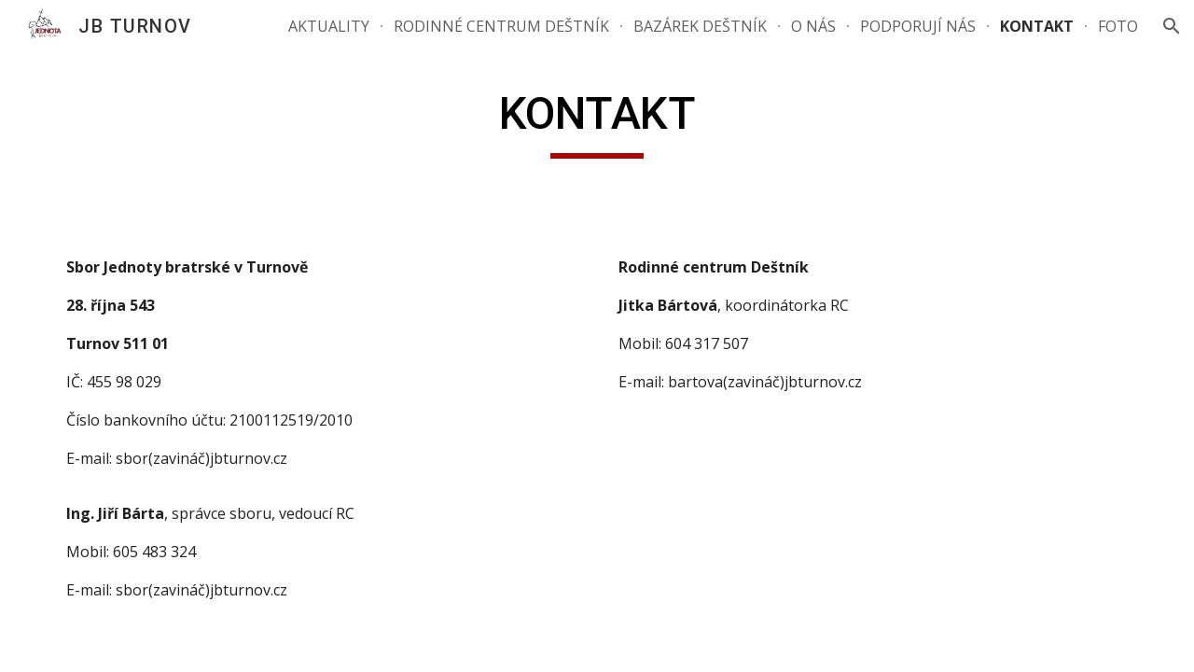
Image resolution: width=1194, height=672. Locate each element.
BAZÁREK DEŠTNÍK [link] (700, 26)
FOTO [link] (1118, 26)
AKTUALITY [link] (328, 26)
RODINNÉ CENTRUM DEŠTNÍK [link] (501, 26)
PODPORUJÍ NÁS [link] (918, 26)
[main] (597, 122)
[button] (1171, 26)
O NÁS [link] (813, 26)
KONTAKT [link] (1037, 26)
